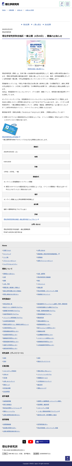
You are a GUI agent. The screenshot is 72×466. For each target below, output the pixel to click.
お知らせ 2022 (30, 10)
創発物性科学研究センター (45, 341)
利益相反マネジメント (43, 294)
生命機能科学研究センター (45, 334)
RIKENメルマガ (43, 441)
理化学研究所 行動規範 (44, 277)
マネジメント (41, 284)
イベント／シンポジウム (44, 374)
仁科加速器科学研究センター (45, 345)
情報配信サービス (42, 378)
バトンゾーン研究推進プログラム (12, 317)
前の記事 (26, 24)
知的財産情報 (7, 401)
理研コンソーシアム (9, 411)
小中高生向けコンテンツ (44, 381)
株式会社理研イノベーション (12, 408)
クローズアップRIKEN (9, 371)
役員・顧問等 (41, 273)
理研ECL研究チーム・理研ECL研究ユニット (16, 324)
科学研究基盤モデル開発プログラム (47, 307)
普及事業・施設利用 (43, 404)
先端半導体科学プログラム (11, 314)
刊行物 (5, 378)
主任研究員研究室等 (9, 321)
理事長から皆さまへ (9, 273)
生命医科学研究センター (10, 334)
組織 (4, 280)
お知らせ (19, 10)
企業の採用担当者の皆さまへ (11, 415)
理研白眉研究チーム (43, 321)
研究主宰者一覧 (7, 304)
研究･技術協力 (7, 404)
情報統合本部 (41, 331)
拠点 (38, 280)
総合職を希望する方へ (9, 428)
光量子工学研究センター (10, 345)
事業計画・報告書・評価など (11, 287)
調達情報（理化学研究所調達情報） (48, 254)
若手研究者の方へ (42, 424)
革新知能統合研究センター (11, 331)
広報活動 (11, 10)
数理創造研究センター (43, 324)
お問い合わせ (41, 250)
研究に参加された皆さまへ (11, 294)
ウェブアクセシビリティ (10, 264)
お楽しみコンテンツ (9, 381)
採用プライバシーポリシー (45, 260)
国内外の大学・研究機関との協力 (47, 415)
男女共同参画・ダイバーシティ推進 (47, 291)
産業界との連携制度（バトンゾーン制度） (49, 401)
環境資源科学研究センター (11, 341)
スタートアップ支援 (43, 408)
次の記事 (48, 24)
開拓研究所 (40, 317)
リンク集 (5, 257)
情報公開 (40, 287)
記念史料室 (6, 391)
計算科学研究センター (9, 328)
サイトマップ (7, 254)
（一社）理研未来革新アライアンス (48, 411)
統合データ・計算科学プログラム (12, 307)
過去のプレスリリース (43, 361)
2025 (38, 358)
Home (4, 10)
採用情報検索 (7, 424)
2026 (4, 358)
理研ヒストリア (41, 388)
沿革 (4, 277)
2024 (4, 361)
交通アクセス (7, 250)
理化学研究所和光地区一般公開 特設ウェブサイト (21, 219)
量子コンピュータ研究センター (46, 328)
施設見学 (40, 384)
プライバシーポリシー (9, 260)
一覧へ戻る (37, 24)
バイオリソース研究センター (45, 338)
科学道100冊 (6, 388)
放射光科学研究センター (10, 348)
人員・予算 (6, 284)
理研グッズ (6, 384)
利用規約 (40, 257)
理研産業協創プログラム (44, 314)
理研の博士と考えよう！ (44, 371)
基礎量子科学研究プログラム (11, 310)
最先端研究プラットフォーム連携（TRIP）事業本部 (52, 304)
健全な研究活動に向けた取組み (12, 291)
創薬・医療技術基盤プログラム (46, 310)
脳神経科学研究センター (10, 338)
